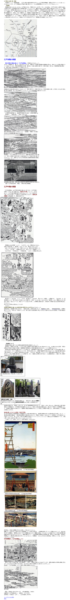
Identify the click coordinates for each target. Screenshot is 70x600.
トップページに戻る (9, 597)
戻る (5, 598)
